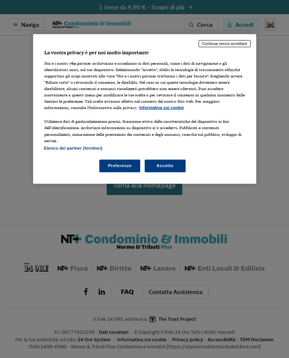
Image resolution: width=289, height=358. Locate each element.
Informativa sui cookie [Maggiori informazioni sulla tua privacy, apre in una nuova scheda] (161, 107)
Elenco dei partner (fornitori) (73, 148)
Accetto (165, 165)
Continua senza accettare (224, 43)
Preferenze (120, 165)
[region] (144, 108)
